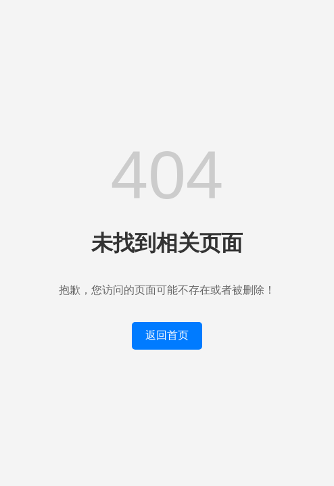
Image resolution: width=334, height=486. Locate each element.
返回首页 (167, 335)
